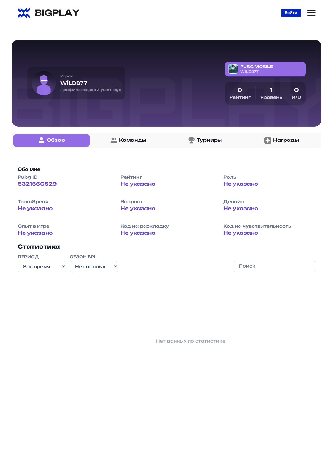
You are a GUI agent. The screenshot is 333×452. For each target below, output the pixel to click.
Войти (291, 13)
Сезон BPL (83, 257)
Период (28, 257)
